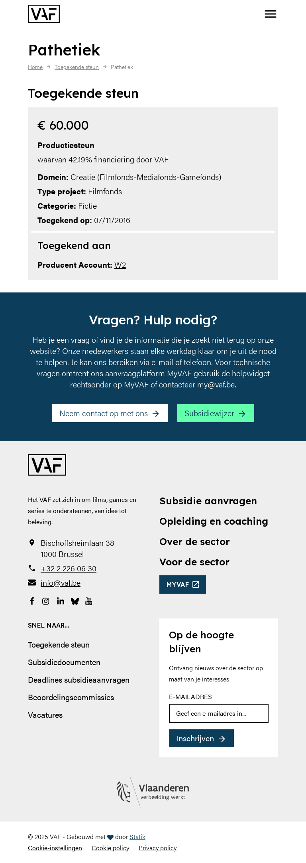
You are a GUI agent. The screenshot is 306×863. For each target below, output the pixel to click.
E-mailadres (190, 696)
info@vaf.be (60, 582)
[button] (270, 14)
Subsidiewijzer (209, 413)
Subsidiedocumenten (64, 661)
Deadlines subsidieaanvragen (78, 679)
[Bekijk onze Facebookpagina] (32, 600)
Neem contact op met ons (103, 413)
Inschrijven (195, 738)
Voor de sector (194, 562)
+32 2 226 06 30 (68, 568)
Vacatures (45, 714)
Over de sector (194, 541)
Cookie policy (110, 847)
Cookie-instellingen (55, 847)
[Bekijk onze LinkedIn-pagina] (61, 600)
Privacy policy (158, 847)
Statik (137, 836)
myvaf (178, 584)
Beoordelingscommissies (71, 697)
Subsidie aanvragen (208, 501)
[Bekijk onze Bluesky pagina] (75, 600)
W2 (120, 264)
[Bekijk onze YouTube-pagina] (89, 600)
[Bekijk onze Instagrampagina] (46, 600)
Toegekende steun (59, 644)
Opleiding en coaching (213, 521)
